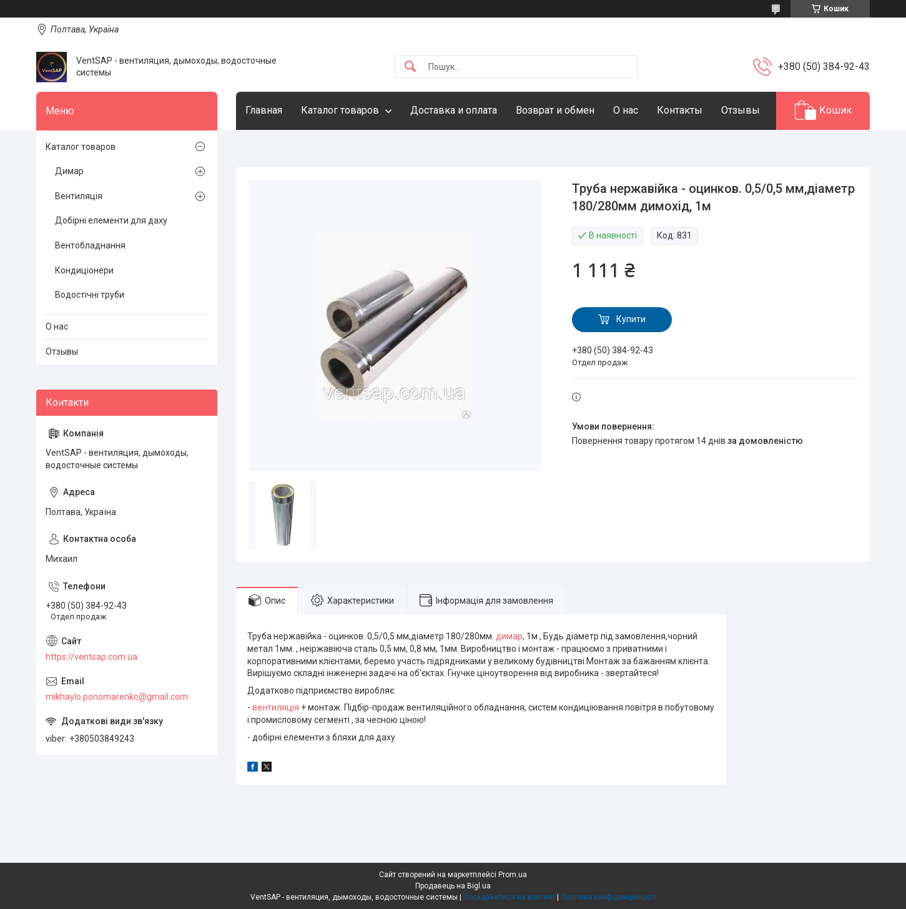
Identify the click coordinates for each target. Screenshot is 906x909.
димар (509, 636)
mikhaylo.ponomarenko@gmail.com (117, 697)
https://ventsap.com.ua (91, 657)
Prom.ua (512, 874)
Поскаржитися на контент (509, 897)
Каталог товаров (340, 110)
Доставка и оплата (453, 110)
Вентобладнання (90, 245)
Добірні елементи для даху (111, 220)
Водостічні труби (89, 295)
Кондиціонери (84, 270)
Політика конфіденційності (608, 897)
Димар (69, 171)
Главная (263, 110)
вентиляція (275, 707)
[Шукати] (410, 67)
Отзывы (740, 110)
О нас (625, 110)
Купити (631, 319)
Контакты (679, 110)
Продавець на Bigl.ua (453, 886)
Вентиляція (78, 196)
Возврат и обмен (555, 110)
